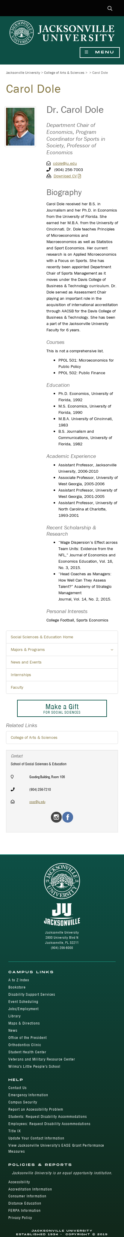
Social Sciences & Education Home (42, 637)
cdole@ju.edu (65, 163)
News (12, 1030)
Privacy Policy (20, 1217)
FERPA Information (24, 1210)
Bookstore (17, 987)
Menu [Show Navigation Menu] (100, 52)
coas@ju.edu (37, 801)
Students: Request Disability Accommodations (47, 1116)
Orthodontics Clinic (24, 1044)
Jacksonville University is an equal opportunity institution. (62, 1172)
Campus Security (22, 1102)
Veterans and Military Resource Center (41, 1059)
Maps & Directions (24, 1023)
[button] (110, 9)
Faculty (17, 687)
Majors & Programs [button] (64, 651)
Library (14, 1016)
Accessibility (19, 1181)
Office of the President (27, 1037)
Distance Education (24, 1203)
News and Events (26, 662)
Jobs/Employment (23, 1008)
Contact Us (17, 1087)
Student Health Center (27, 1052)
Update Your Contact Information (36, 1138)
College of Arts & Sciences (64, 72)
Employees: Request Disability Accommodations (49, 1123)
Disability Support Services (31, 994)
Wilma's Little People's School (34, 1066)
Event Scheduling (23, 1001)
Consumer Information (27, 1196)
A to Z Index (18, 980)
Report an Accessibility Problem (35, 1109)
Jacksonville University (23, 72)
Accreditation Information (30, 1189)
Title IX (14, 1130)
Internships (21, 674)
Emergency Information (28, 1094)
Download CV (65, 176)
